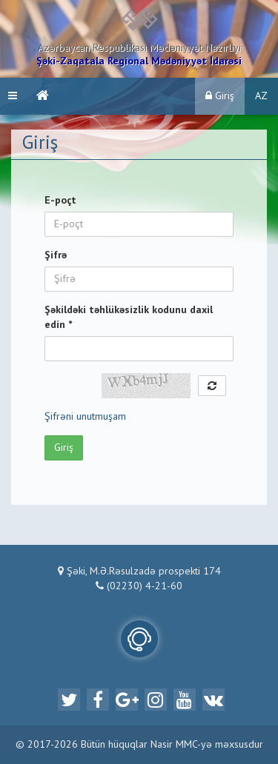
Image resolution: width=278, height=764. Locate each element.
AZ (261, 96)
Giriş (219, 95)
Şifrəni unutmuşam (85, 417)
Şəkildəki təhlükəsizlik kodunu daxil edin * (128, 317)
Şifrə (55, 255)
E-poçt (60, 200)
